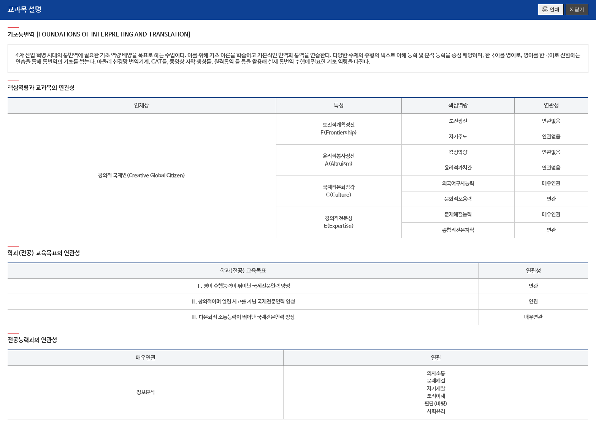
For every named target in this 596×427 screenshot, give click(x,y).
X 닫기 (577, 9)
